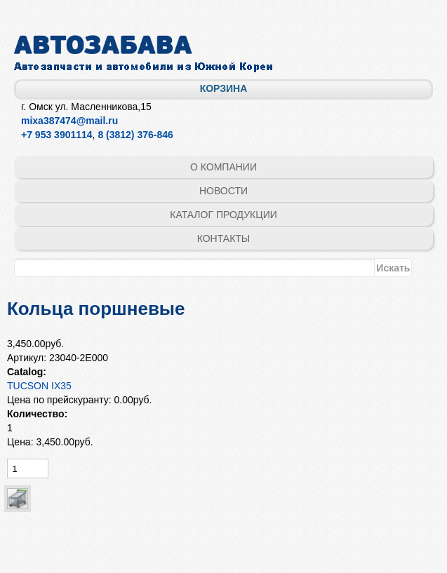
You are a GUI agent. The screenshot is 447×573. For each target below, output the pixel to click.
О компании (223, 167)
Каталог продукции (223, 214)
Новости (223, 190)
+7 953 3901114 (57, 134)
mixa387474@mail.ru (69, 120)
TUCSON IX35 (39, 385)
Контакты (224, 238)
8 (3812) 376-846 (135, 134)
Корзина (224, 88)
